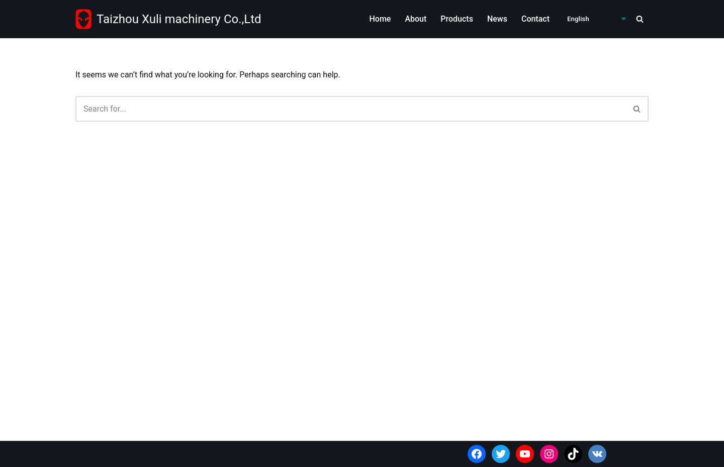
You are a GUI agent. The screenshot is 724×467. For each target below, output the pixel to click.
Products (456, 19)
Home (380, 19)
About (415, 19)
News (497, 19)
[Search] (640, 19)
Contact (535, 19)
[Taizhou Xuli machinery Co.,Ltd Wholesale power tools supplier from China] (168, 19)
